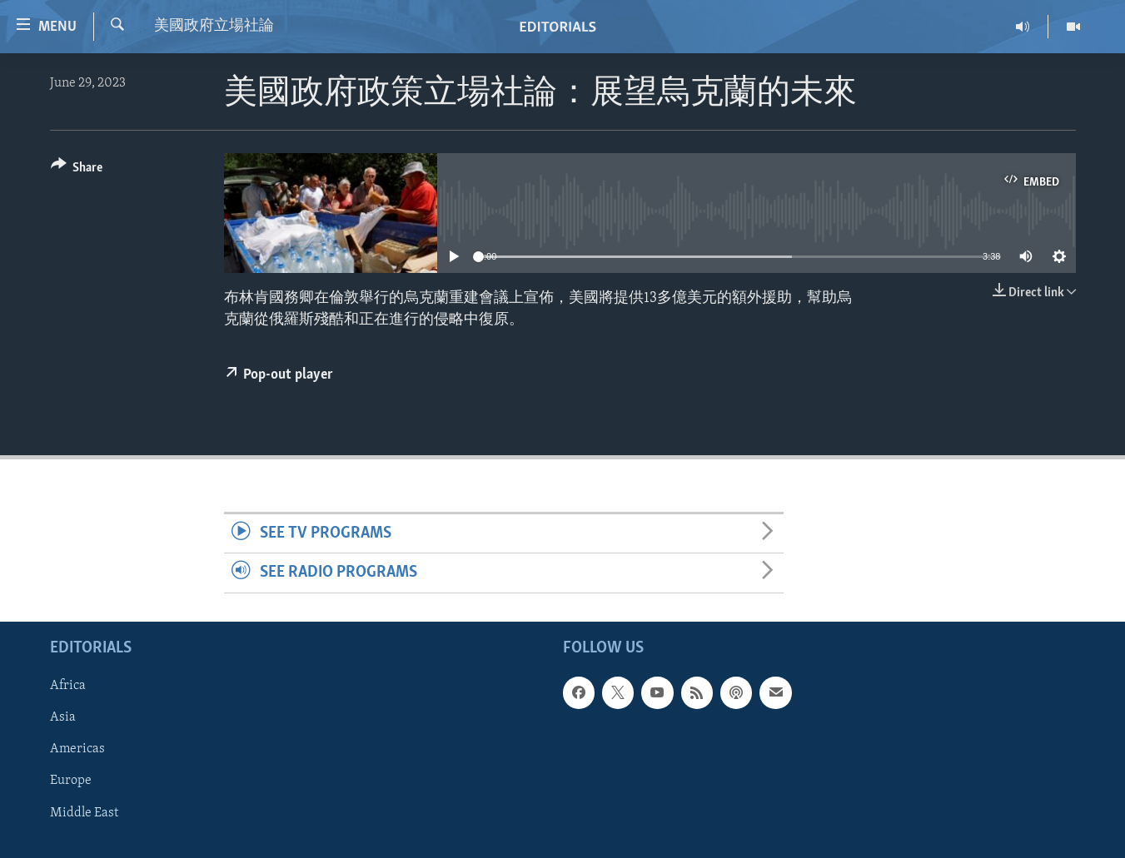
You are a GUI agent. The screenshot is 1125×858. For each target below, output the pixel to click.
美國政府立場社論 (214, 26)
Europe (71, 780)
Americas (77, 749)
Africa (68, 685)
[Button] (77, 170)
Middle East (84, 812)
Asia (63, 717)
